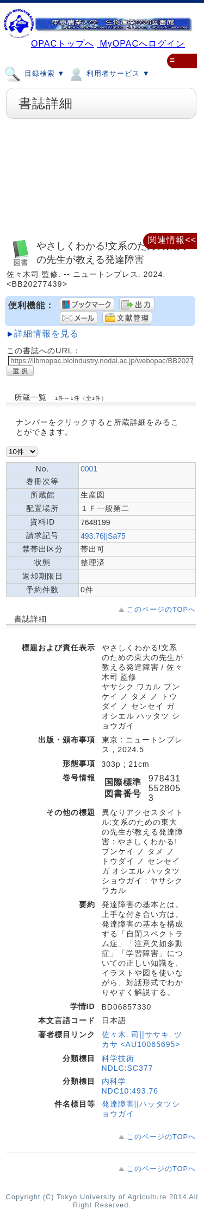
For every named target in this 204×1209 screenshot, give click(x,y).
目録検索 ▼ (34, 73)
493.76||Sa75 (103, 536)
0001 (89, 468)
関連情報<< (172, 239)
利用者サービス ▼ (108, 73)
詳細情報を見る (46, 333)
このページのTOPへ (161, 609)
